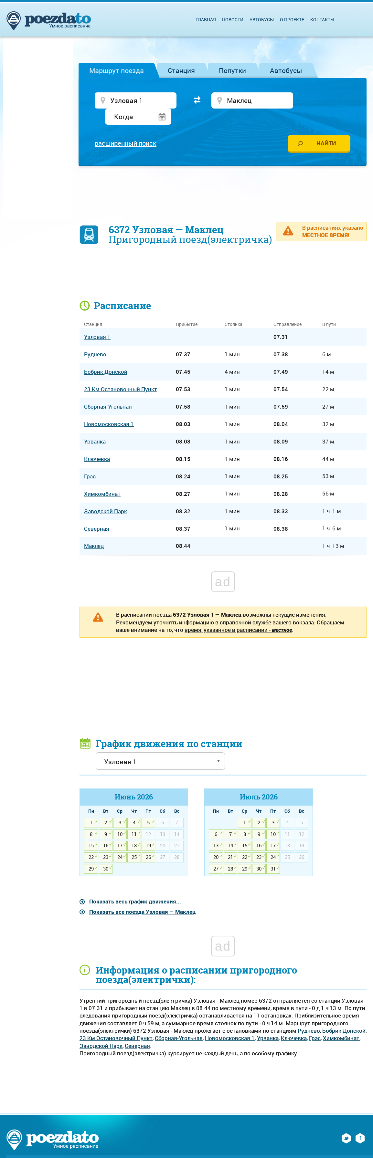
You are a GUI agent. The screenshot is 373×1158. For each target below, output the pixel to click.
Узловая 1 (97, 321)
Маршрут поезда (116, 70)
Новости (232, 19)
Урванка (268, 1023)
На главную (39, 1145)
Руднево (309, 1015)
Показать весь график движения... (135, 886)
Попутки (232, 70)
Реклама (104, 1145)
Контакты (322, 19)
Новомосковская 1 (230, 1023)
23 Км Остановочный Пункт (116, 1023)
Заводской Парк (101, 1030)
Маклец (94, 531)
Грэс (315, 1023)
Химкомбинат (341, 1023)
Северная (137, 1030)
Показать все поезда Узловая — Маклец (142, 896)
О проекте (292, 19)
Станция (181, 70)
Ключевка (294, 1023)
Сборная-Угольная (179, 1023)
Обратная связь (144, 1145)
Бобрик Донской (344, 1015)
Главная (206, 19)
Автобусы (286, 70)
